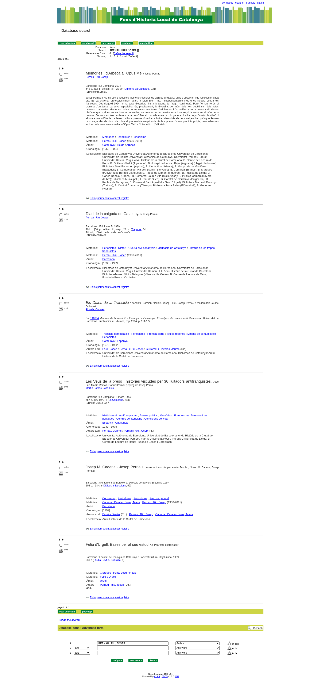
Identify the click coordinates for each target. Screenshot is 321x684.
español (239, 2)
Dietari (122, 247)
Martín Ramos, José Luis (100, 388)
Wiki (177, 676)
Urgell (103, 580)
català (260, 2)
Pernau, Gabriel (111, 430)
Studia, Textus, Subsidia (107, 560)
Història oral (109, 415)
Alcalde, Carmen (95, 309)
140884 (94, 318)
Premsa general (159, 498)
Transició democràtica (115, 333)
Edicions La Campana (137, 88)
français (250, 2)
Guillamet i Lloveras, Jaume (162, 349)
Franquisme (181, 415)
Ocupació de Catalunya (172, 247)
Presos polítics (149, 415)
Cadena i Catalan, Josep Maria (121, 502)
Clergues (105, 572)
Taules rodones (175, 333)
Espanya (122, 341)
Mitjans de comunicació (201, 333)
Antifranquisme (128, 415)
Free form (257, 628)
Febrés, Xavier (111, 514)
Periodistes (123, 136)
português (227, 2)
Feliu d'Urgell (108, 576)
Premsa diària (155, 333)
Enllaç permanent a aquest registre (109, 198)
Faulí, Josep (109, 349)
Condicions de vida (156, 418)
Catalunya (108, 144)
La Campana (116, 399)
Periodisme (139, 136)
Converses (108, 498)
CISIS (157, 676)
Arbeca (130, 144)
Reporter (137, 229)
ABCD (164, 676)
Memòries (108, 136)
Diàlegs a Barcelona (114, 485)
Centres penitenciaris (129, 418)
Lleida (120, 144)
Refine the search (124, 53)
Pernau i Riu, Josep (97, 77)
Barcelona (108, 259)
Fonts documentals (124, 572)
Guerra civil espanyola (142, 247)
